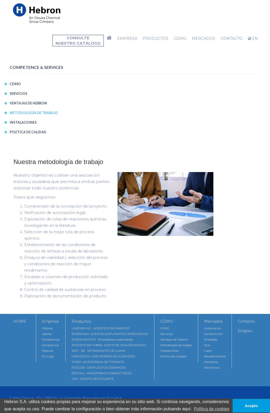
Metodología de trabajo (34, 113)
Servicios (18, 94)
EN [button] (253, 38)
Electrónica (212, 367)
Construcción (213, 334)
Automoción (212, 328)
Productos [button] (155, 38)
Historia (47, 328)
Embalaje (210, 339)
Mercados (213, 321)
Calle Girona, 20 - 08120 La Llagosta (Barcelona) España (66, 398)
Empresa (50, 321)
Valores (47, 334)
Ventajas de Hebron (28, 103)
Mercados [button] (203, 38)
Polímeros (211, 362)
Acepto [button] (251, 406)
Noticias (47, 351)
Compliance (50, 345)
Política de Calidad (28, 132)
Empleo (245, 331)
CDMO (15, 84)
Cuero (208, 351)
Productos (81, 321)
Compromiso (51, 339)
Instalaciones (23, 122)
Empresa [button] (127, 38)
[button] (109, 38)
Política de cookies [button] (211, 409)
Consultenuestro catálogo (78, 41)
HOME (19, 321)
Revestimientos (215, 356)
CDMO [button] (180, 38)
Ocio (207, 345)
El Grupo (48, 356)
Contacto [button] (231, 38)
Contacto (246, 321)
